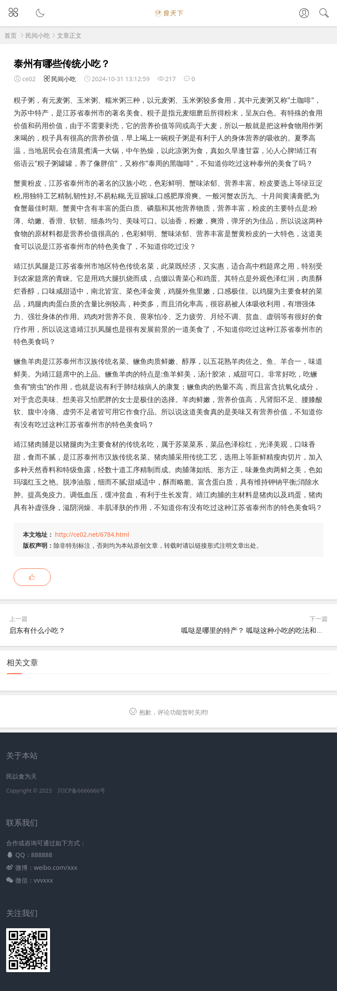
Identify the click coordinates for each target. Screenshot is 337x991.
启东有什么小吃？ (37, 630)
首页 (10, 35)
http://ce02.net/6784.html (92, 534)
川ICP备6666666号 (81, 790)
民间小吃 (37, 35)
